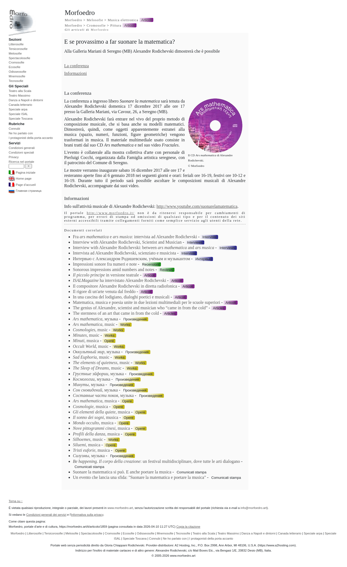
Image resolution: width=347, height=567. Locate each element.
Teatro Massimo (19, 95)
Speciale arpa (18, 109)
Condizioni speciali (21, 152)
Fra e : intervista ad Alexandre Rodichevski (135, 236)
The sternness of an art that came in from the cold (116, 313)
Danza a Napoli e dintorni (26, 100)
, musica (86, 340)
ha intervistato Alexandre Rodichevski (119, 280)
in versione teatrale (106, 275)
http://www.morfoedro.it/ (111, 213)
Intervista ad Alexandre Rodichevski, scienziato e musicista (124, 253)
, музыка (95, 319)
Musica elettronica (123, 20)
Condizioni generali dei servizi (46, 514)
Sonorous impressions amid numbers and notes (114, 269)
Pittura (115, 25)
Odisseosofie (17, 71)
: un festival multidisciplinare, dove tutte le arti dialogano (156, 461)
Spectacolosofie (19, 58)
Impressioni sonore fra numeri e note (105, 264)
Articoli (146, 20)
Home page (20, 178)
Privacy (14, 157)
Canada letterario (20, 104)
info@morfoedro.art (253, 507)
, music (94, 324)
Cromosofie (16, 62)
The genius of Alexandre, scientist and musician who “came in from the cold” (140, 307)
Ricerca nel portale (21, 161)
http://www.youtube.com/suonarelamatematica (196, 206)
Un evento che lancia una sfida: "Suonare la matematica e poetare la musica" (139, 477)
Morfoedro (73, 20)
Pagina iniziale (22, 172)
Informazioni (75, 73)
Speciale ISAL (18, 114)
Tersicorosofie (18, 48)
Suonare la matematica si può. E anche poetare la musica (122, 472)
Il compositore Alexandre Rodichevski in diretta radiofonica (125, 286)
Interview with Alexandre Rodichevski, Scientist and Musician (127, 242)
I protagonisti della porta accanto (31, 137)
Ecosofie (14, 67)
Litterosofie (16, 44)
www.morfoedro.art (120, 507)
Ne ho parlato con (21, 133)
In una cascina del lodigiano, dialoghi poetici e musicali (121, 297)
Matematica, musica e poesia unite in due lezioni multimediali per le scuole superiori (146, 302)
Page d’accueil (22, 184)
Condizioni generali (22, 147)
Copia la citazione (188, 526)
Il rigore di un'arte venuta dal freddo (104, 291)
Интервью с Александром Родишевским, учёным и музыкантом (131, 258)
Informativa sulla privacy (87, 514)
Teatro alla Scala (20, 91)
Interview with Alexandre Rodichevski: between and (143, 247)
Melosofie (15, 53)
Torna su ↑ (16, 501)
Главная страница (25, 190)
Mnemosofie (17, 76)
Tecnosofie (16, 80)
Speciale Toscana (21, 118)
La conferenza (76, 65)
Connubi (14, 128)
